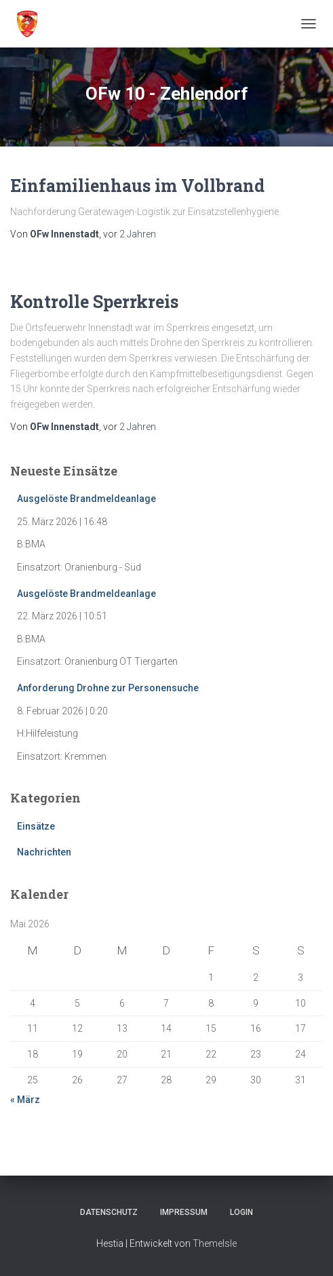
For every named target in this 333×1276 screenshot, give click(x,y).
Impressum (184, 1212)
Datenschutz (109, 1212)
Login (241, 1212)
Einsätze (36, 826)
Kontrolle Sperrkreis (94, 301)
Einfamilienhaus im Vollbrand (137, 185)
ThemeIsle (215, 1243)
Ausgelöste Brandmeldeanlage (86, 498)
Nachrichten (44, 852)
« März (25, 1099)
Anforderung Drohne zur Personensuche (108, 687)
